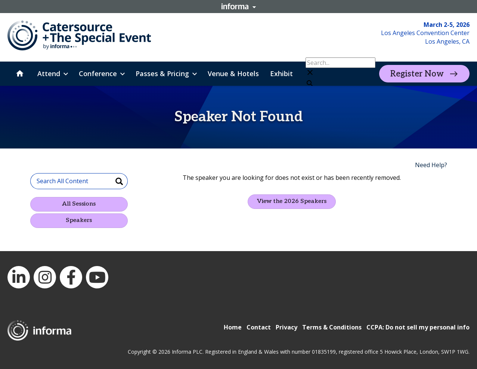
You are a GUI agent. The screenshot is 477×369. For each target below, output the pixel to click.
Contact (259, 327)
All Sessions (79, 203)
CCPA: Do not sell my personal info (418, 327)
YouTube (97, 277)
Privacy (286, 327)
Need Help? (431, 165)
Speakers (79, 220)
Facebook (71, 277)
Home (233, 327)
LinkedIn (18, 277)
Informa (239, 6)
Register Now (417, 74)
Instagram (45, 277)
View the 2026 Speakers (291, 201)
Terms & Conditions (332, 327)
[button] (340, 73)
